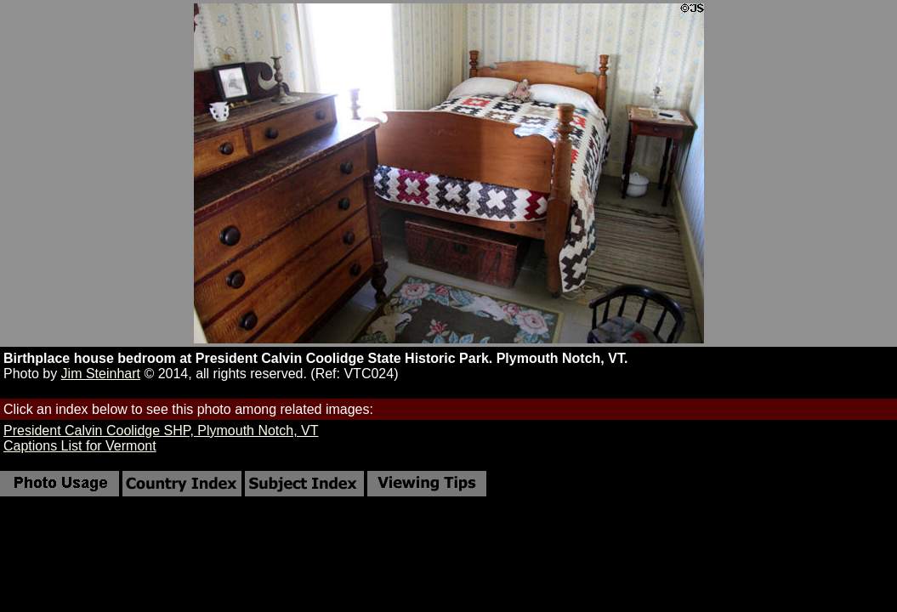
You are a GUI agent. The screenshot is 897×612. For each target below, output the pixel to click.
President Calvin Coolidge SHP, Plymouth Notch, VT (161, 430)
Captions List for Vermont (79, 446)
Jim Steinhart (100, 373)
